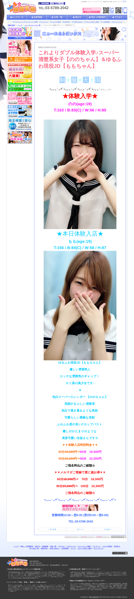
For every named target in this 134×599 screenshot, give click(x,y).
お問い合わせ (78, 22)
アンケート (45, 22)
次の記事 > (108, 529)
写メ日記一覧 (34, 548)
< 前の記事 (52, 529)
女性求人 (67, 22)
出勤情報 (99, 536)
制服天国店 (11, 25)
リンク (73, 548)
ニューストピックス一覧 (32, 25)
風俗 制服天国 (93, 597)
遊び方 (37, 546)
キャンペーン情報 (32, 22)
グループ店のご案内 (92, 22)
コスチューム (19, 22)
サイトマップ (118, 22)
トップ (20, 25)
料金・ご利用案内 (26, 546)
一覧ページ (80, 529)
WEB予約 (44, 548)
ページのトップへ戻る (118, 536)
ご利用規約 (106, 22)
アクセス (61, 546)
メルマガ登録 (56, 22)
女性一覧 (83, 536)
